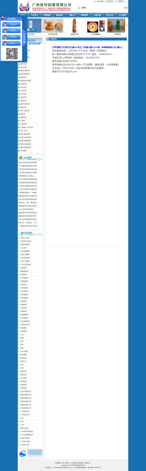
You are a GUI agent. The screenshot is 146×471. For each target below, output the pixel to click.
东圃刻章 (23, 304)
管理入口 (87, 463)
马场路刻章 (24, 281)
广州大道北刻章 (25, 264)
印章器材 (23, 151)
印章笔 (22, 121)
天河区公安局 (25, 438)
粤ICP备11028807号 (94, 467)
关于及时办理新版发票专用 (27, 186)
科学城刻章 (24, 318)
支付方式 (109, 15)
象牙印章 (23, 64)
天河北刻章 (24, 291)
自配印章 (23, 117)
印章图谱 (47, 15)
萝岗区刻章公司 (25, 398)
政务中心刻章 (25, 238)
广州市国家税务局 (26, 435)
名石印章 (23, 67)
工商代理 (97, 15)
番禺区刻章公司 (25, 395)
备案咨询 (13, 31)
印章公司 (23, 361)
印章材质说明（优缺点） (26, 176)
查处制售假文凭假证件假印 (27, 206)
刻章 (22, 368)
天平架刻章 (24, 278)
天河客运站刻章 (25, 241)
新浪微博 (23, 355)
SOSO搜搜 (24, 351)
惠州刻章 (23, 375)
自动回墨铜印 (96, 34)
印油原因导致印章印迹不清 (27, 182)
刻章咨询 (13, 24)
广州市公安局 (25, 441)
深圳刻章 (23, 388)
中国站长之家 (25, 325)
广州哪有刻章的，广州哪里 (27, 193)
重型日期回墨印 (25, 147)
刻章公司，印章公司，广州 (27, 223)
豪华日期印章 (25, 74)
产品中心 (34, 15)
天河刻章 (23, 308)
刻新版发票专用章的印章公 (27, 216)
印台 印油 (23, 131)
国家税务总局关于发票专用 (27, 196)
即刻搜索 (23, 328)
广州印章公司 (25, 415)
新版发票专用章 (25, 81)
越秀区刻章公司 (25, 405)
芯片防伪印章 (52, 34)
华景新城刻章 (25, 244)
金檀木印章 (74, 34)
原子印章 (23, 94)
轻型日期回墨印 (25, 141)
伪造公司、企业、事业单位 (27, 203)
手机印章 (23, 124)
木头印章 (23, 87)
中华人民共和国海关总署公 (27, 219)
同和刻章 (23, 274)
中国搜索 (23, 331)
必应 (22, 345)
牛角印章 (23, 91)
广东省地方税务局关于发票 (27, 226)
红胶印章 (23, 84)
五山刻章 (23, 248)
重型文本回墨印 (25, 144)
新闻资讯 (84, 15)
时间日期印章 (25, 71)
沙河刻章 (23, 268)
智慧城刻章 (24, 298)
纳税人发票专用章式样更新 (27, 162)
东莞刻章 (23, 385)
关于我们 (66, 463)
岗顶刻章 (23, 311)
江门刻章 (23, 378)
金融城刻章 (24, 314)
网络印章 (23, 77)
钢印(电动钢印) (25, 134)
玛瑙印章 (118, 34)
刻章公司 (23, 358)
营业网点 (59, 15)
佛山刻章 (23, 381)
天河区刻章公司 (25, 408)
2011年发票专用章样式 (26, 209)
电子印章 (31, 34)
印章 (22, 365)
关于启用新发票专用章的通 (27, 179)
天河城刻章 (24, 288)
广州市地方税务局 (26, 431)
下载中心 (72, 15)
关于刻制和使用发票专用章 (27, 166)
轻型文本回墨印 (25, 137)
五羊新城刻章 (25, 251)
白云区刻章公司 (25, 391)
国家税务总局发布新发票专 (27, 213)
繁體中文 (121, 1)
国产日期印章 (25, 111)
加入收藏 (100, 1)
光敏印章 (23, 97)
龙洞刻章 (23, 301)
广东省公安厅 (25, 445)
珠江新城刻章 (25, 321)
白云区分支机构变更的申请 (27, 199)
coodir (22, 425)
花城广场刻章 (25, 254)
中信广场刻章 (25, 261)
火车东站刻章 (25, 258)
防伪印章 (23, 107)
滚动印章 (23, 101)
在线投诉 (12, 43)
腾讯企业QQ (24, 428)
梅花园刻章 (24, 271)
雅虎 (22, 348)
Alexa (22, 335)
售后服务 (13, 36)
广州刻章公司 (25, 411)
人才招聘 (122, 15)
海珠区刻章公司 (25, 401)
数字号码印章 (25, 104)
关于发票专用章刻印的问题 (27, 169)
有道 (22, 341)
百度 (22, 421)
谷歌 (22, 418)
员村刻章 (23, 284)
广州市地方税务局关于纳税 (27, 172)
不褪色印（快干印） (27, 127)
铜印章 (22, 114)
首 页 (23, 15)
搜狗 (22, 338)
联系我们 (110, 1)
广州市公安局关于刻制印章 (27, 189)
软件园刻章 (24, 294)
